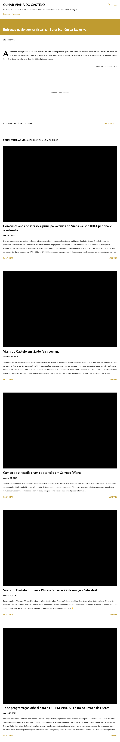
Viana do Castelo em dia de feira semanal (31, 351)
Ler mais (113, 258)
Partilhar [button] (109, 123)
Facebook (16, 14)
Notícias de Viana (23, 123)
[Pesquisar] (109, 4)
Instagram (7, 14)
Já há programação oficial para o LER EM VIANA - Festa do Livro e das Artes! (57, 708)
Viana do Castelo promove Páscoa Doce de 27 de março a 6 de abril (50, 590)
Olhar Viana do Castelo (24, 5)
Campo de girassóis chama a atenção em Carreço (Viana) (42, 472)
